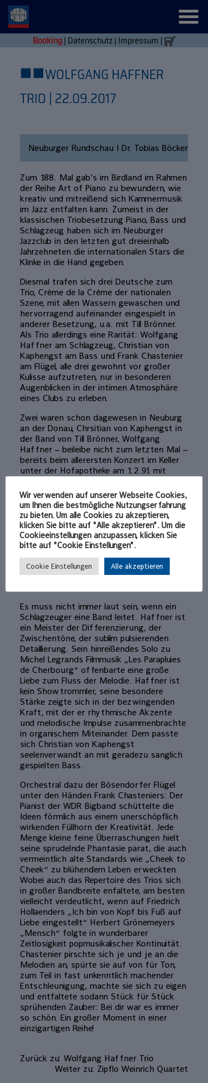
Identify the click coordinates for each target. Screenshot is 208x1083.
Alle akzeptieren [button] (137, 566)
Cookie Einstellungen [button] (59, 566)
